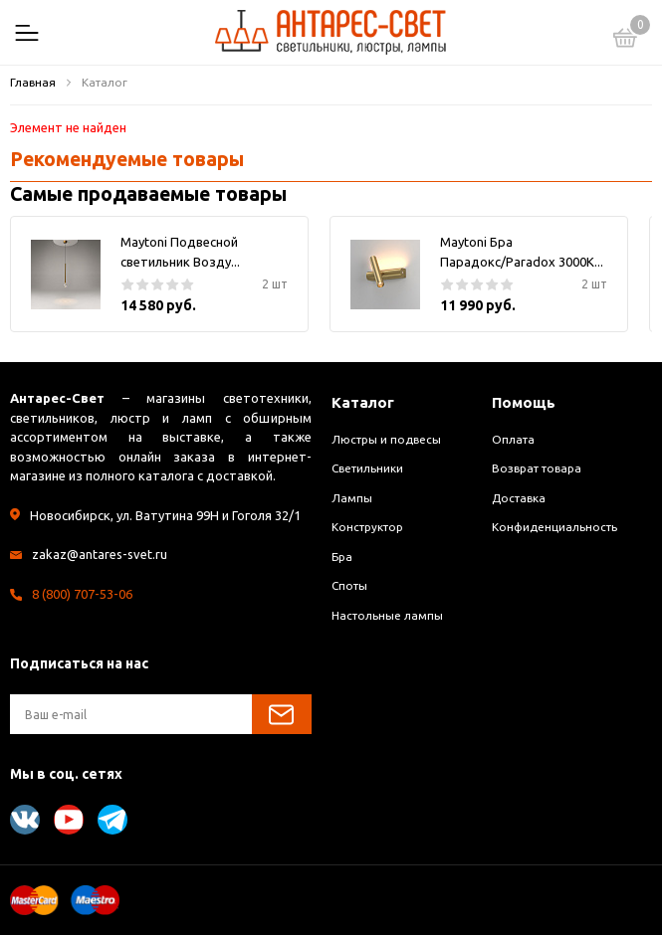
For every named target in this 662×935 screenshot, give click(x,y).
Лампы (351, 497)
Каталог (362, 402)
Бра (341, 556)
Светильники (367, 468)
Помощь (523, 402)
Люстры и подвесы (386, 439)
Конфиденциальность (554, 526)
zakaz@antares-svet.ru (99, 554)
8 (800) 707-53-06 (82, 594)
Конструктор (367, 526)
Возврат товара (536, 468)
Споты (349, 585)
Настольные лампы (387, 615)
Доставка (519, 497)
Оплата (513, 439)
